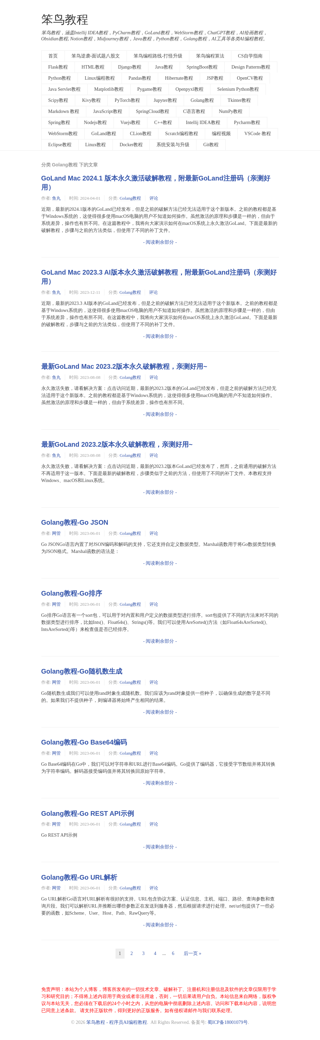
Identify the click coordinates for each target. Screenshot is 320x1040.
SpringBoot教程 (202, 67)
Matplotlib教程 (109, 89)
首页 (53, 55)
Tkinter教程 (239, 100)
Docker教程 (131, 144)
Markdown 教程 (64, 111)
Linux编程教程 (100, 78)
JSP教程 (215, 78)
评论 (153, 198)
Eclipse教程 (60, 144)
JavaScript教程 (107, 111)
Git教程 (211, 144)
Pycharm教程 (247, 122)
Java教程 (164, 67)
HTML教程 (93, 67)
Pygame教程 (149, 89)
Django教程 (129, 67)
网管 (56, 533)
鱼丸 (56, 198)
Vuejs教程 (131, 122)
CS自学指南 (250, 55)
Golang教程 (202, 100)
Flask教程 (58, 67)
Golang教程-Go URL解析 (79, 877)
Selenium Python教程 (238, 89)
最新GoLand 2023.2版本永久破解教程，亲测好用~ (117, 444)
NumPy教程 (231, 111)
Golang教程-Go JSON (74, 522)
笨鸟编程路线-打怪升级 (158, 55)
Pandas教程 (140, 78)
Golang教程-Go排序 (71, 593)
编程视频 (221, 133)
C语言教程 (194, 111)
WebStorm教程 (63, 133)
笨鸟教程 (64, 19)
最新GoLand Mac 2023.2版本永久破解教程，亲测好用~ (124, 366)
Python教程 (59, 78)
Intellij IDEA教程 (203, 122)
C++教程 (163, 122)
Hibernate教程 (179, 78)
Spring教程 (59, 122)
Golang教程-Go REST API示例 (87, 813)
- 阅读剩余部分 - (160, 242)
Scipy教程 (58, 100)
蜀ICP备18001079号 (228, 1022)
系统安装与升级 (172, 144)
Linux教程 (95, 144)
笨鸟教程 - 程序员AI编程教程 (116, 1022)
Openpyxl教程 (189, 89)
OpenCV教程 (250, 78)
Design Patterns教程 (250, 67)
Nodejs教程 (95, 122)
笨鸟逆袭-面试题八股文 (96, 55)
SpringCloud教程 (153, 111)
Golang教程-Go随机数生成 (81, 671)
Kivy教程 (91, 100)
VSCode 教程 (257, 133)
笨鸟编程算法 (210, 55)
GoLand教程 (103, 133)
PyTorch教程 (127, 100)
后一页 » (192, 953)
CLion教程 (140, 133)
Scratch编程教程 (181, 133)
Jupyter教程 (165, 100)
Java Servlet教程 (64, 89)
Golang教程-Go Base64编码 (84, 742)
